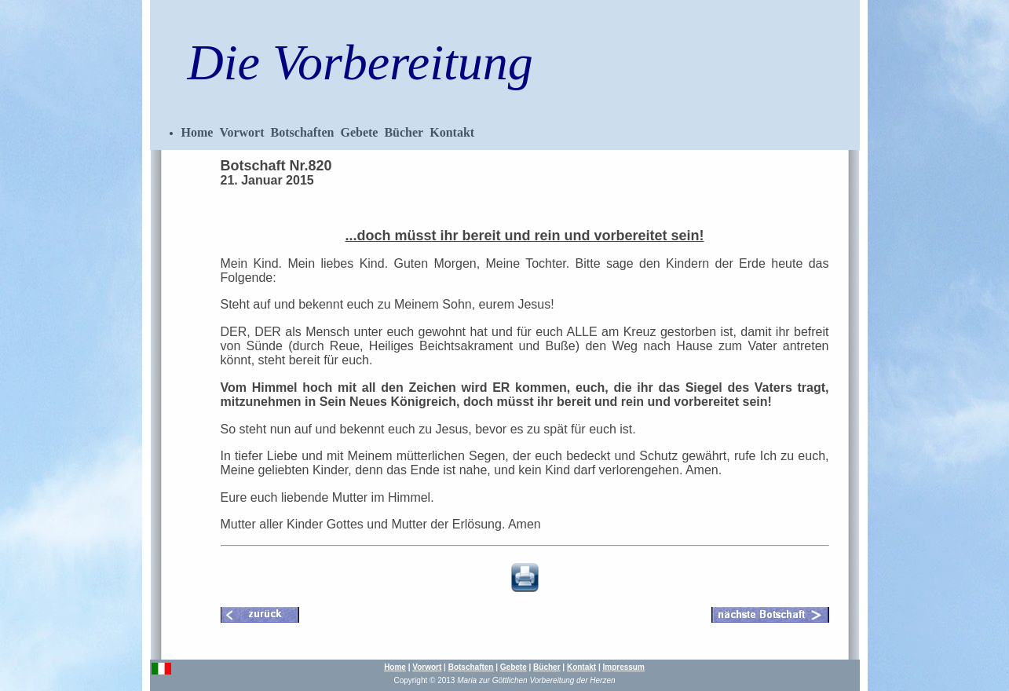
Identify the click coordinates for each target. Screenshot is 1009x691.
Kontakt (452, 132)
